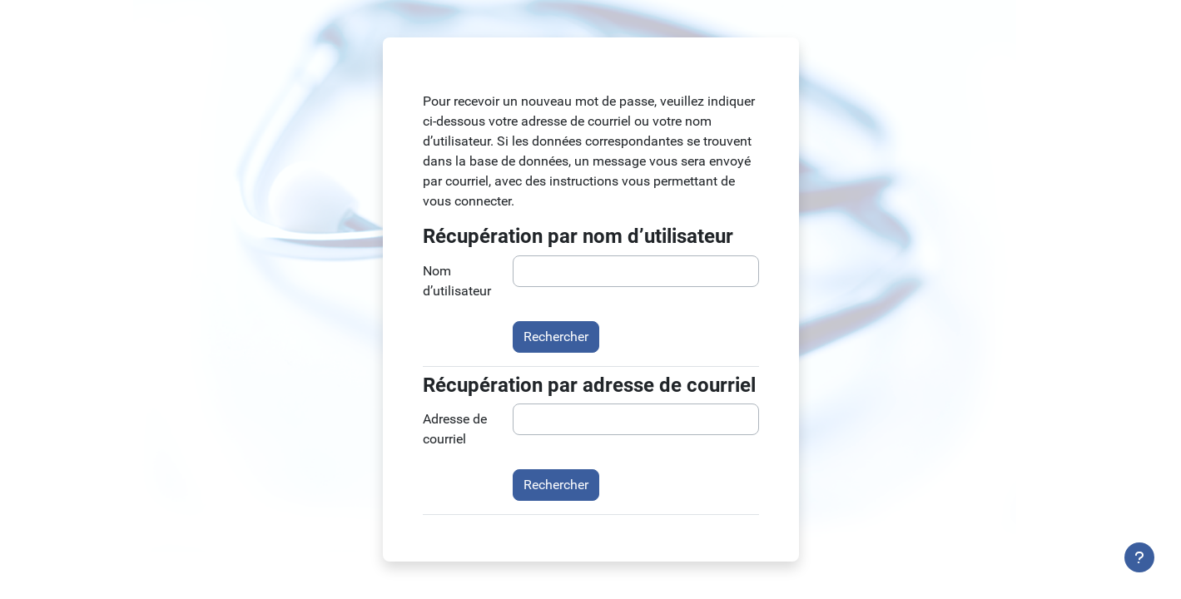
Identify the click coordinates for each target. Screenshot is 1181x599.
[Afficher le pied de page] (1139, 557)
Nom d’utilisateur (457, 281)
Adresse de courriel (455, 429)
